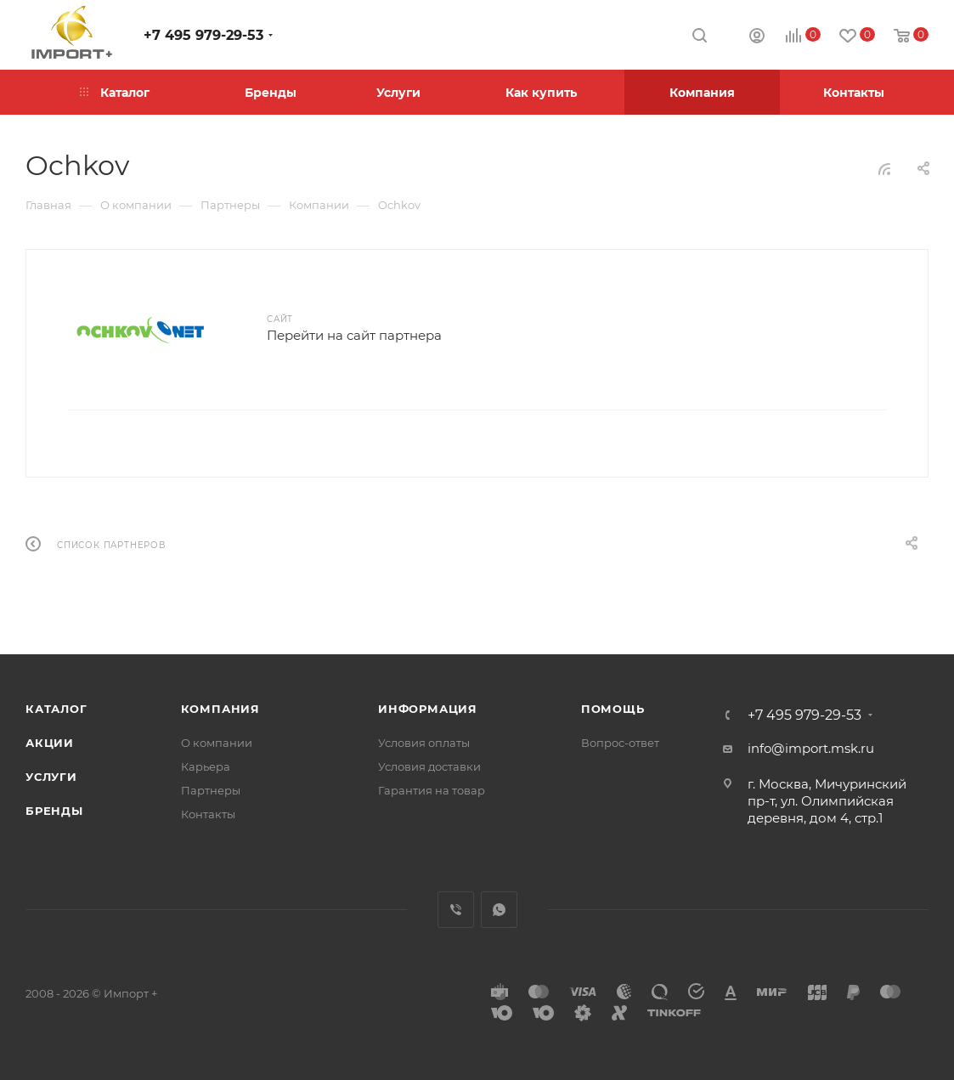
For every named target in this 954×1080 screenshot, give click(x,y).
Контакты (208, 814)
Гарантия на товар (431, 790)
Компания (220, 708)
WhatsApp (499, 909)
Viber (455, 909)
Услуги (51, 776)
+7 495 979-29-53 (203, 35)
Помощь (613, 708)
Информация (427, 708)
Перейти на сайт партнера (354, 335)
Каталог (56, 708)
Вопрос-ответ (620, 742)
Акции (49, 742)
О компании (216, 742)
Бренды (54, 810)
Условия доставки (429, 766)
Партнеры (210, 790)
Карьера (205, 766)
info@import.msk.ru (811, 748)
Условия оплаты (424, 742)
